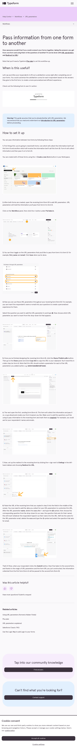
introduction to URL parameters (53, 120)
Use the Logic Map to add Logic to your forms (19, 632)
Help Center (7, 17)
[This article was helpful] (5, 588)
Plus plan (29, 61)
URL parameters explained (12, 623)
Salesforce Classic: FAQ (11, 627)
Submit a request (25, 595)
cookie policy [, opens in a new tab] (10, 730)
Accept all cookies (38, 738)
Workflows (18, 17)
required (53, 417)
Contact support (38, 697)
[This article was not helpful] (11, 588)
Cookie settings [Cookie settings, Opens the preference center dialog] (38, 744)
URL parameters (31, 17)
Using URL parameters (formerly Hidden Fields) (19, 615)
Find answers (38, 670)
